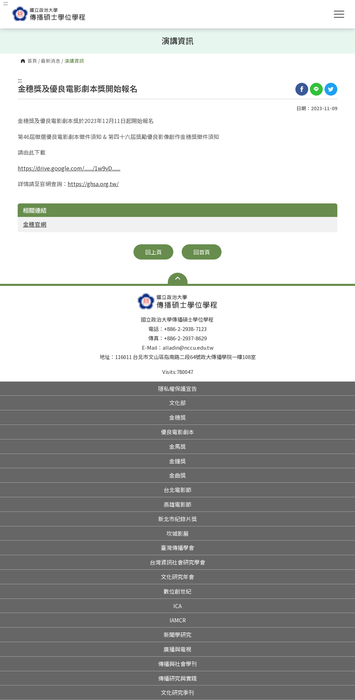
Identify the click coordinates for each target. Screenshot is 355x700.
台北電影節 (177, 489)
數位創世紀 (177, 591)
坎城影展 (177, 533)
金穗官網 (34, 224)
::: (20, 80)
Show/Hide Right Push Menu (339, 14)
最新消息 (50, 61)
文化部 (177, 403)
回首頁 (201, 252)
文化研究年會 (177, 576)
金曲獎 (177, 475)
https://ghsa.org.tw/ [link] (93, 184)
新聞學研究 (177, 634)
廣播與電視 (177, 649)
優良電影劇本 (177, 432)
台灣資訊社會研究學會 (177, 562)
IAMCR (178, 620)
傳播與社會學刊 (177, 663)
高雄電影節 (177, 504)
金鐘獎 (177, 461)
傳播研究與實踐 (177, 678)
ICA (177, 606)
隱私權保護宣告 (177, 388)
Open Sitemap (178, 278)
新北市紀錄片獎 (177, 519)
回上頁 (153, 252)
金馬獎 (177, 446)
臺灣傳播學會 (177, 547)
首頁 (32, 61)
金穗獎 (177, 417)
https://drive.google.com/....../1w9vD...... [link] (69, 168)
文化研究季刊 (177, 692)
